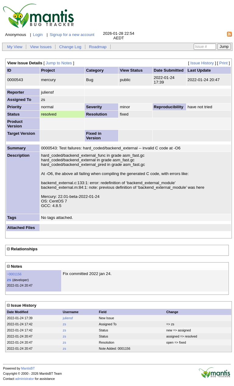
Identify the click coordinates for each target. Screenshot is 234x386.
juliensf (68, 318)
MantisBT (28, 368)
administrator (24, 379)
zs (9, 279)
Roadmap (98, 47)
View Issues (40, 47)
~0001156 (14, 274)
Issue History (202, 63)
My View (14, 47)
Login (38, 34)
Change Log (70, 47)
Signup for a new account (72, 34)
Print (223, 63)
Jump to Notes (59, 63)
